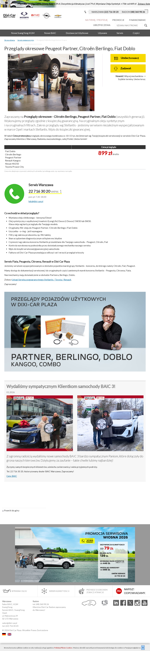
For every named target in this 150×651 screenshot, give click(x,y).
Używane (102, 33)
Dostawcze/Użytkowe (77, 33)
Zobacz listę (144, 3)
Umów (126, 58)
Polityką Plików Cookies (63, 648)
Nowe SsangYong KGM (23, 33)
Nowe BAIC (50, 33)
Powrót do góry (10, 510)
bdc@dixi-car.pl (36, 201)
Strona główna (9, 40)
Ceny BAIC (11, 476)
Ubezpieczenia (101, 25)
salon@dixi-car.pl (9, 623)
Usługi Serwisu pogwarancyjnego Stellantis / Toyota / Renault (41, 279)
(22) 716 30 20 (11, 626)
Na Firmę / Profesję (96, 20)
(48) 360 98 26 (42, 604)
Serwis (120, 33)
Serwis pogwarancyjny (25, 40)
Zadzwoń (122, 68)
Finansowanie (137, 20)
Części (136, 33)
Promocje (118, 20)
